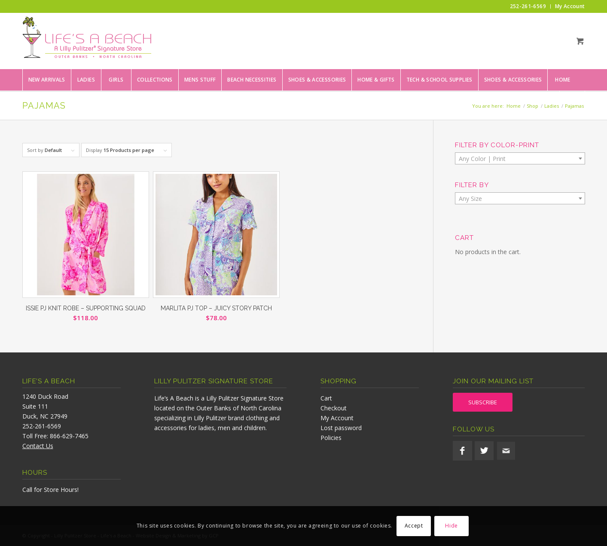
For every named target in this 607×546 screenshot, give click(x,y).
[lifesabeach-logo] (86, 41)
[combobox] (520, 158)
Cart (326, 398)
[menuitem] (528, 6)
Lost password (341, 428)
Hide (451, 525)
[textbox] (520, 159)
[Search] (572, 101)
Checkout (333, 408)
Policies (331, 438)
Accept (414, 525)
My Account (337, 418)
